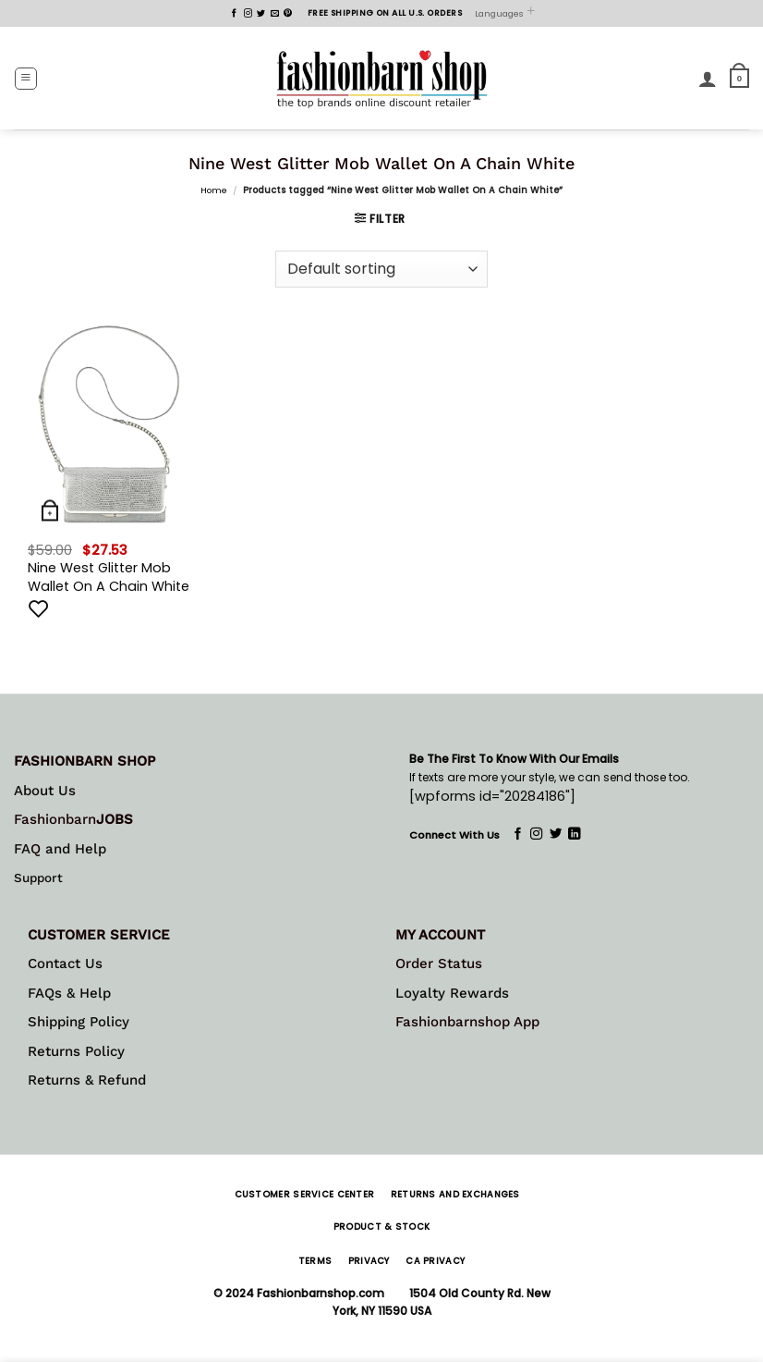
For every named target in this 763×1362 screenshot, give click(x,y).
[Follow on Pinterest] (288, 13)
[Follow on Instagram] (248, 13)
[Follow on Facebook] (234, 13)
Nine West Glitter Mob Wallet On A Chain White (108, 576)
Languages (505, 13)
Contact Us (65, 963)
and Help (73, 849)
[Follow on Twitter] (261, 13)
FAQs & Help (69, 993)
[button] (26, 78)
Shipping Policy (78, 1021)
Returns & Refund (87, 1080)
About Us (45, 790)
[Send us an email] (275, 13)
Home (213, 190)
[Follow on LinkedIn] (574, 834)
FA (22, 849)
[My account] (707, 78)
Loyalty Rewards (452, 993)
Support (38, 877)
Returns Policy (76, 1051)
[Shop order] (381, 269)
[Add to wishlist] (39, 608)
